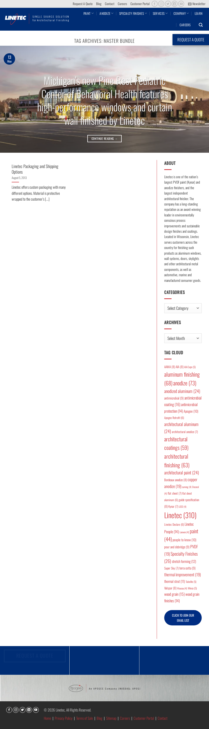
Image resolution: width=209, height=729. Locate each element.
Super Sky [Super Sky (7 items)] (171, 568)
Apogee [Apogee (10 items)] (191, 411)
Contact (109, 3)
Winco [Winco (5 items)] (192, 588)
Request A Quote (83, 3)
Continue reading (104, 138)
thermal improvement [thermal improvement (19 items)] (182, 574)
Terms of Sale (84, 718)
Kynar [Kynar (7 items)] (173, 506)
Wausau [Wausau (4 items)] (182, 588)
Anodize (106, 13)
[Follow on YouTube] (181, 4)
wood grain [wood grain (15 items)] (174, 594)
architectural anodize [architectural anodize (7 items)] (185, 431)
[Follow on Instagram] (161, 4)
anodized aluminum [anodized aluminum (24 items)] (182, 391)
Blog (98, 3)
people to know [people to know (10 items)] (184, 539)
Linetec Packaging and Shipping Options (35, 168)
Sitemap (111, 718)
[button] (196, 4)
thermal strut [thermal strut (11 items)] (174, 581)
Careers (122, 3)
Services (160, 13)
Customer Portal (140, 3)
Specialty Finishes (133, 13)
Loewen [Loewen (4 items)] (184, 532)
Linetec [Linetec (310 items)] (180, 515)
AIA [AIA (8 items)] (179, 366)
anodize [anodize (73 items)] (184, 383)
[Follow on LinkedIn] (175, 4)
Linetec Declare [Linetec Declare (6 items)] (174, 524)
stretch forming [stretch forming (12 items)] (184, 561)
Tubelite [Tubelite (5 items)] (191, 581)
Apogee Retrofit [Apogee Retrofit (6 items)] (174, 417)
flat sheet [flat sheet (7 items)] (175, 493)
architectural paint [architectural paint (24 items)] (181, 472)
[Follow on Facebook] (155, 4)
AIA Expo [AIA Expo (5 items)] (190, 367)
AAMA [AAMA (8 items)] (169, 366)
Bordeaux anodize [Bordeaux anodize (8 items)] (175, 479)
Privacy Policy (64, 718)
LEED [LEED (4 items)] (182, 506)
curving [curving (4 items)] (186, 487)
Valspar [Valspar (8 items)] (170, 588)
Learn (198, 13)
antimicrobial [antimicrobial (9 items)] (174, 398)
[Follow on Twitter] (168, 4)
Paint (88, 13)
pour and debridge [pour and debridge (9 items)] (177, 546)
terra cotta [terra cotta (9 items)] (187, 568)
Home (47, 718)
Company (181, 13)
